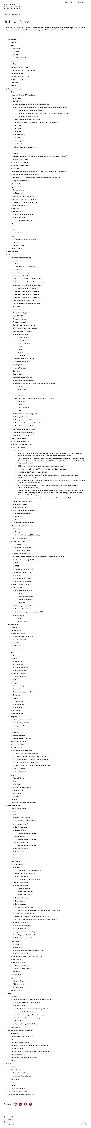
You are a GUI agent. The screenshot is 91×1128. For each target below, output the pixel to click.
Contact (13, 86)
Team (15, 64)
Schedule (16, 52)
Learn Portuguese (18, 141)
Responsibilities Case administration (22, 1036)
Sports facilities (18, 649)
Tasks (12, 1039)
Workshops (16, 710)
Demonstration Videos (22, 965)
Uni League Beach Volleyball (22, 738)
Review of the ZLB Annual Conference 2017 (28, 291)
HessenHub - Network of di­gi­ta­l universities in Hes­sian (32, 916)
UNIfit (12, 655)
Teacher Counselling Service (22, 313)
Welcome (13, 42)
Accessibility (9, 1119)
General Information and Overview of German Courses (32, 104)
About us (13, 61)
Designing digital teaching (21, 883)
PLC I (16, 563)
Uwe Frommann (20, 836)
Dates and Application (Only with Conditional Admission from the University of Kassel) (40, 156)
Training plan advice (21, 667)
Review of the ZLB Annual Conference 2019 (28, 279)
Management (19, 532)
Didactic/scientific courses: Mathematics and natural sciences (34, 398)
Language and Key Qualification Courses (23, 95)
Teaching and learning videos (24, 913)
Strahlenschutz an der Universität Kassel (21, 1094)
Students (18, 544)
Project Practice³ (18, 587)
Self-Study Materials (19, 962)
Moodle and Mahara (21, 898)
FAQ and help (19, 615)
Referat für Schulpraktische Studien (22, 526)
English (82, 2)
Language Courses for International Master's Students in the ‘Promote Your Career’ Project (39, 171)
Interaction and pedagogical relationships (28, 423)
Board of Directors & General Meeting (24, 267)
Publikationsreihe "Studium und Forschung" (26, 304)
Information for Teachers (25, 895)
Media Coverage (20, 1005)
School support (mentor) (23, 550)
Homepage (14, 1033)
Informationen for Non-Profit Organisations (26, 1012)
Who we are (16, 529)
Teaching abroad (18, 365)
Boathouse (16, 695)
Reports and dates (23, 337)
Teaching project (20, 928)
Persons (15, 264)
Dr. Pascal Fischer (20, 830)
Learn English (17, 126)
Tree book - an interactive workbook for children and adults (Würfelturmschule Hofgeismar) (46, 498)
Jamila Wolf (19, 855)
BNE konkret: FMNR (19, 447)
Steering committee (19, 726)
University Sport (13, 624)
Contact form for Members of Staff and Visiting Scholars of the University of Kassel (44, 113)
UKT (9, 993)
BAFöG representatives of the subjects (25, 328)
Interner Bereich (18, 233)
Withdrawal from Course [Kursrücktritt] (25, 239)
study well (14, 717)
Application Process (21, 159)
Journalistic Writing (19, 135)
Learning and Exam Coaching (22, 969)
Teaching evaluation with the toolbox (24, 510)
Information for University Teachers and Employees (29, 1015)
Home (12, 92)
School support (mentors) (23, 578)
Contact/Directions (16, 990)
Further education (18, 864)
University (6, 14)
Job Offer (16, 55)
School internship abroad (21, 584)
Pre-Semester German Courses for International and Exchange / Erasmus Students (41, 107)
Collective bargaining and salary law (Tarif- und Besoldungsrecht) (31, 1051)
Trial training (19, 664)
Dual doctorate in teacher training (23, 523)
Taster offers (17, 646)
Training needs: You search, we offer (24, 435)
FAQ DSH (16, 168)
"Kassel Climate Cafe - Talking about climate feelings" (32, 759)
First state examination (20, 322)
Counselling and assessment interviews (23, 147)
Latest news (17, 784)
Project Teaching (18, 79)
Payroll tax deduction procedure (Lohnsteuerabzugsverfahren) (30, 1045)
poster (20, 618)
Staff (14, 230)
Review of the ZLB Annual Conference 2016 (28, 294)
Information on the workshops (27, 288)
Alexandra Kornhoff (21, 824)
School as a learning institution (25, 426)
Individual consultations (20, 922)
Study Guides (17, 959)
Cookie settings (10, 1124)
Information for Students (25, 892)
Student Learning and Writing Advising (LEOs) (29, 950)
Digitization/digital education (24, 380)
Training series (17, 374)
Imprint (8, 1121)
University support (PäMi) (23, 547)
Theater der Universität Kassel (17, 1091)
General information (24, 889)
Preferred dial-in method (20, 362)
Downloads (21, 603)
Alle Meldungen (25, 343)
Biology (20, 404)
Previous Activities (21, 507)
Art (18, 392)
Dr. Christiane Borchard (22, 818)
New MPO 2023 (18, 316)
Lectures (20, 352)
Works (20, 410)
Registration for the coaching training (29, 879)
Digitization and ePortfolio (21, 441)
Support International (17, 187)
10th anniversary (18, 987)
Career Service (15, 1027)
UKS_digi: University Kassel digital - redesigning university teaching (36, 919)
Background (19, 516)
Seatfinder (18, 947)
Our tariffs (18, 661)
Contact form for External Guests (28, 116)
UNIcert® (16, 242)
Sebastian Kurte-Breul (22, 842)
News (12, 46)
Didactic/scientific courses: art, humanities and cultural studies (35, 383)
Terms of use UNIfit (21, 639)
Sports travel (17, 643)
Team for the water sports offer (22, 692)
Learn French (17, 129)
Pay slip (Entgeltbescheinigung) (20, 1042)
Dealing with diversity (22, 417)
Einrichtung (14, 14)
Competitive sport (18, 790)
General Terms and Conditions (24, 636)
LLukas (17, 867)
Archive (13, 978)
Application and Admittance (19, 67)
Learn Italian (17, 132)
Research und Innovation (18, 438)
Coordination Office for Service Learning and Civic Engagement (32, 999)
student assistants (21, 858)
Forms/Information (17, 1048)
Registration (19, 193)
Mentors (20, 349)
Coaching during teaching (23, 925)
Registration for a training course (23, 432)
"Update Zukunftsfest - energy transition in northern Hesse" (33, 765)
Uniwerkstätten (13, 252)
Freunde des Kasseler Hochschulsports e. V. (24, 802)
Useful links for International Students (25, 202)
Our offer (16, 658)
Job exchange (17, 793)
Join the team (17, 975)
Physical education (24, 407)
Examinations (15, 83)
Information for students (23, 1021)
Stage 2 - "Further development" (23, 750)
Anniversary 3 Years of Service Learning (27, 1002)
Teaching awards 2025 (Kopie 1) (25, 935)
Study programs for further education (24, 429)
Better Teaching (15, 861)
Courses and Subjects (17, 73)
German (20, 386)
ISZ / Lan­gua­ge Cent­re (15, 89)
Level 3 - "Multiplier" (19, 769)
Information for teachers (25, 907)
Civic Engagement (16, 996)
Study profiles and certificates (22, 331)
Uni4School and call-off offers (22, 377)
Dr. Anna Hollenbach (21, 849)
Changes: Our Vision (21, 504)
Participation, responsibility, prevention (27, 420)
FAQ (16, 519)
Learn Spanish (17, 144)
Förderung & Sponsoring (18, 1088)
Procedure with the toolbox (23, 513)
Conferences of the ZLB (20, 276)
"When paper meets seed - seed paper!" (27, 753)
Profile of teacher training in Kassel (24, 273)
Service (13, 236)
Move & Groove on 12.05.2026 (22, 720)
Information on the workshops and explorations (32, 282)
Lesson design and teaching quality (26, 414)
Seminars (16, 208)
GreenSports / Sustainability (19, 741)
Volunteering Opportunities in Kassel (26, 1024)
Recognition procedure (20, 319)
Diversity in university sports (22, 787)
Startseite (14, 627)
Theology (20, 395)
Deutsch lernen (17, 101)
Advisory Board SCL (19, 984)
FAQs (12, 224)
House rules (16, 796)
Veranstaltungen (16, 1070)
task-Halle (14, 1085)
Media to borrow (20, 901)
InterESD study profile (22, 334)
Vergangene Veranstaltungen (22, 1076)
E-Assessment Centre (21, 886)
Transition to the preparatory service (24, 325)
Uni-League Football (19, 735)
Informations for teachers (19, 368)
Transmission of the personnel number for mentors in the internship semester (39, 557)
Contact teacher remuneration (24, 569)
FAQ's (12, 652)
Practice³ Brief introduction (23, 590)
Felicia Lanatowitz (21, 827)
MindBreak (18, 707)
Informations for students (19, 310)
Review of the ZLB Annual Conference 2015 (28, 297)
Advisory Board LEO (21, 953)
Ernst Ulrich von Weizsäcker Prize (23, 301)
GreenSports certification (20, 772)
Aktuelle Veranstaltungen (21, 1073)
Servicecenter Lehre (14, 806)
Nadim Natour (19, 852)
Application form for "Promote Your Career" (26, 175)
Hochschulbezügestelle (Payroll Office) (20, 1030)
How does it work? (18, 744)
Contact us (16, 729)
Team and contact (21, 538)
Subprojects (19, 450)
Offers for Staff (15, 184)
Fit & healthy (14, 698)
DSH (12, 150)
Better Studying (15, 941)
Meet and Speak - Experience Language (25, 199)
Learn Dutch (17, 138)
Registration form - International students (30, 110)
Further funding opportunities (24, 938)
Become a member (19, 633)
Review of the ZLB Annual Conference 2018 (28, 285)
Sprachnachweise (18, 245)
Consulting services (21, 670)
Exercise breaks (18, 701)
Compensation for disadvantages (23, 359)
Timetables (16, 49)
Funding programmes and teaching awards (26, 932)
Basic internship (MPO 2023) (22, 541)
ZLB (9, 255)
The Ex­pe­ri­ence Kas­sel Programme (24, 196)
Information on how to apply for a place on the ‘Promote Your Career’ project (36, 178)
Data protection (10, 1116)
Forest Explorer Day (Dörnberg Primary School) (32, 472)
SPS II (17, 566)
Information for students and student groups (27, 1018)
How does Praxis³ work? (22, 609)
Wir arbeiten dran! (23, 621)
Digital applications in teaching (25, 873)
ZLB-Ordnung (17, 307)
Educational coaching (22, 876)
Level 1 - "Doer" (17, 747)
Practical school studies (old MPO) (24, 560)
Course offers (17, 689)
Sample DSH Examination (21, 165)
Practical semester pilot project (22, 444)
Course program (16, 630)
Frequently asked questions (21, 181)
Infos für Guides (20, 217)
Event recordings (20, 904)
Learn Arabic (17, 98)
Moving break (19, 704)
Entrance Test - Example (20, 162)
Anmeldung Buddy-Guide (25, 221)
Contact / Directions (17, 248)
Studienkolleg (12, 39)
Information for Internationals (24, 214)
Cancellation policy (21, 676)
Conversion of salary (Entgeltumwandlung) (24, 1058)
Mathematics (22, 401)
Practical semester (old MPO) (22, 572)
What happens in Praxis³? (23, 606)
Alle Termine (24, 340)
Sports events (15, 732)
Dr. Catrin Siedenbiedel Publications (29, 535)
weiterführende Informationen (27, 821)
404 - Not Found (23, 14)
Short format (17, 371)
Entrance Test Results (19, 58)
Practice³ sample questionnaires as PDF (30, 612)
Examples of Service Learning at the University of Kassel (30, 1009)
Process (20, 346)
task (9, 1064)
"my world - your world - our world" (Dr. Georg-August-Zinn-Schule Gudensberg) (42, 469)
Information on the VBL (18, 1054)
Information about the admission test (24, 70)
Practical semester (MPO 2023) (23, 554)
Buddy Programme (19, 211)
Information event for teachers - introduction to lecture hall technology (39, 910)
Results (15, 153)
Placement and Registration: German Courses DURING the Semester (36, 122)
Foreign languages (23, 389)
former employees (18, 981)
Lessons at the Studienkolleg (20, 76)
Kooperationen (15, 1079)
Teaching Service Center (18, 809)
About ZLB (14, 261)
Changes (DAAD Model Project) (23, 501)
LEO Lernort (16, 944)
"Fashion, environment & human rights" (27, 762)
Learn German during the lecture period (27, 119)
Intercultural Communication (20, 205)
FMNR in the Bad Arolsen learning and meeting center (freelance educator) (41, 466)
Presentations (17, 270)
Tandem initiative (18, 190)
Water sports (15, 683)
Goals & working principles (21, 723)
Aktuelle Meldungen (19, 778)
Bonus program (18, 713)
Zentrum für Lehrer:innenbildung (21, 258)
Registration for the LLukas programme (30, 870)
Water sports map (18, 686)
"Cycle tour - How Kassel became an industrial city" (31, 756)
